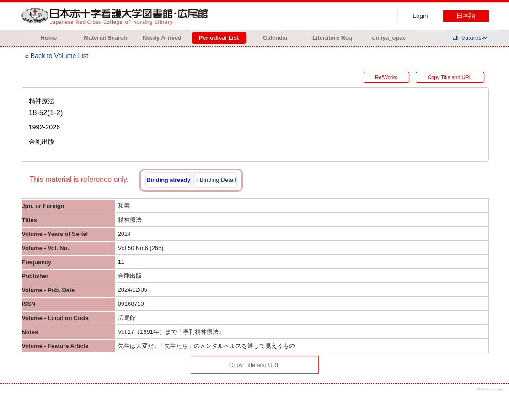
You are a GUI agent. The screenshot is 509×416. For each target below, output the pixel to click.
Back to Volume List (59, 55)
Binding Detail (218, 179)
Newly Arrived (162, 37)
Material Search (105, 37)
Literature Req (332, 37)
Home (49, 37)
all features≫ (470, 37)
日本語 (466, 15)
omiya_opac (389, 37)
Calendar (275, 37)
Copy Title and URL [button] (450, 77)
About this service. (490, 389)
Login (420, 15)
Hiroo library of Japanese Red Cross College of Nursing (117, 16)
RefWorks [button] (386, 77)
